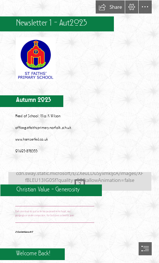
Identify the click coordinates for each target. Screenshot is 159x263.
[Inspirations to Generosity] (79, 179)
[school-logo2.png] (35, 59)
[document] (79, 131)
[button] (110, 7)
